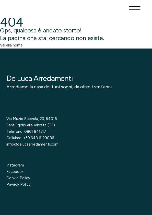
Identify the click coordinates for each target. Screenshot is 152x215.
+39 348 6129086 (38, 138)
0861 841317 (35, 131)
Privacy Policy (18, 184)
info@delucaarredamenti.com (32, 144)
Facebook (15, 171)
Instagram (15, 165)
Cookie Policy (18, 178)
